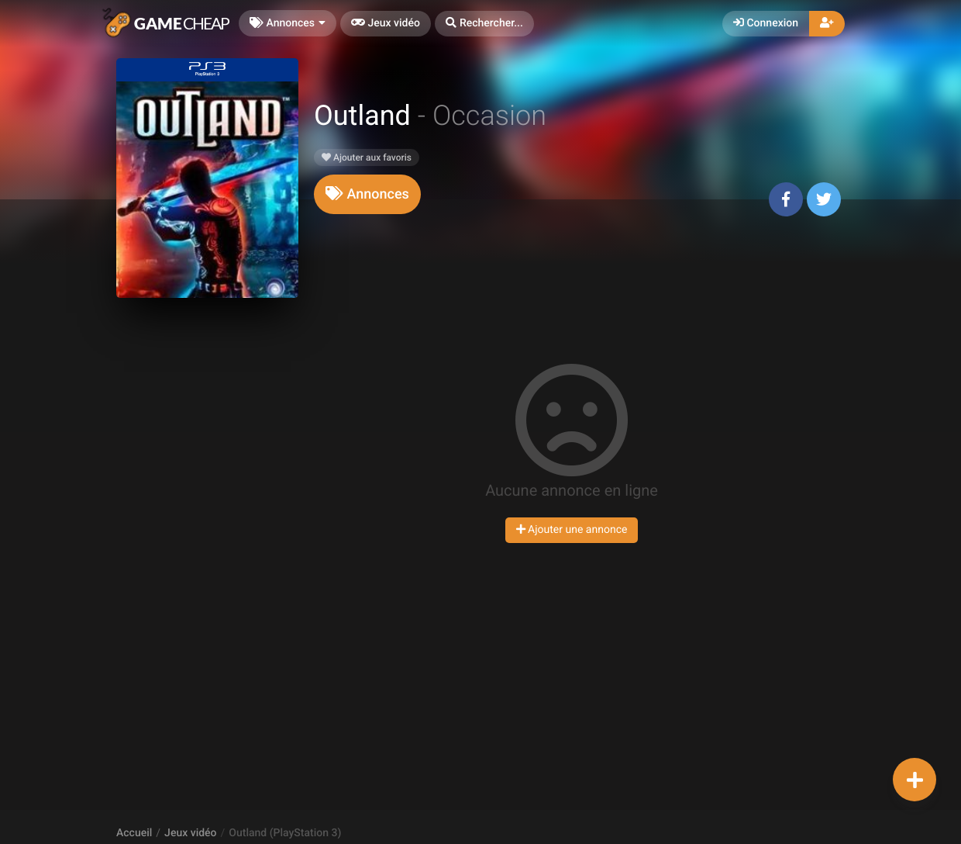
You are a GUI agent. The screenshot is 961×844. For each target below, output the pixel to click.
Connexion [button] (765, 23)
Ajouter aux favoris (367, 157)
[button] (484, 23)
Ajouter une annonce (572, 530)
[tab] (367, 194)
